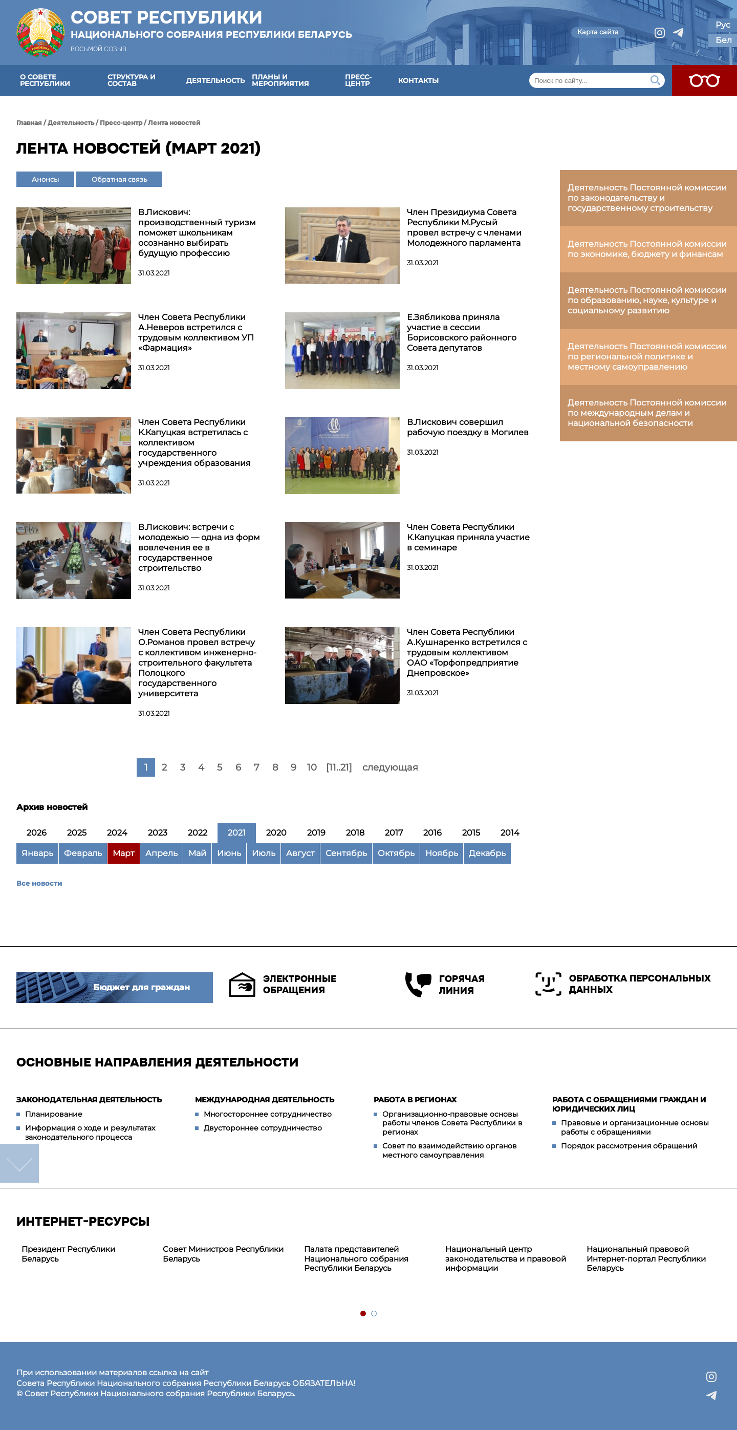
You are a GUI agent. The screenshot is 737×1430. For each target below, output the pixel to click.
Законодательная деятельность (89, 1099)
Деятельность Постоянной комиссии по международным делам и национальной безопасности (647, 413)
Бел (724, 40)
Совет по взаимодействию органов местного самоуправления (449, 1150)
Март (124, 853)
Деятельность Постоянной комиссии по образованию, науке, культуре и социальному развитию (647, 300)
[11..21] (339, 767)
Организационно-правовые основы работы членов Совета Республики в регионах (452, 1123)
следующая (390, 767)
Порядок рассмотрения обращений (629, 1145)
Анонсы (45, 179)
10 (312, 767)
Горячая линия (445, 984)
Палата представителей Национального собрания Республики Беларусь (356, 1258)
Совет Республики (211, 24)
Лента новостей (174, 122)
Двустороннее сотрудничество (263, 1128)
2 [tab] (374, 1314)
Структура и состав (131, 80)
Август (300, 853)
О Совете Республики (45, 80)
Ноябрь (441, 853)
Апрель (161, 853)
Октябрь (396, 853)
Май (197, 853)
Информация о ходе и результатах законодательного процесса (90, 1132)
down (19, 1163)
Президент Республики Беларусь (68, 1254)
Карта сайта (598, 32)
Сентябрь (346, 853)
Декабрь (487, 853)
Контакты (418, 80)
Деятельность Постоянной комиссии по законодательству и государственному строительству (647, 198)
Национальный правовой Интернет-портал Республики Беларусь (646, 1258)
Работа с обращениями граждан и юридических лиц (629, 1104)
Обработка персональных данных (623, 984)
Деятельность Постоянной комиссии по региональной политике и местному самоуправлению (647, 357)
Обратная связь (119, 179)
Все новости (39, 883)
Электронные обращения (282, 984)
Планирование (53, 1114)
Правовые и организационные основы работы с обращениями (635, 1127)
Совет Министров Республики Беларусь (223, 1254)
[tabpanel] (87, 1254)
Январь (37, 853)
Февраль (83, 853)
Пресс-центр (358, 80)
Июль (263, 853)
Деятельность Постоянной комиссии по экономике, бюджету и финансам (647, 249)
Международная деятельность (264, 1099)
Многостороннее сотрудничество (268, 1114)
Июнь (229, 853)
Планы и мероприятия (280, 80)
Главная (29, 122)
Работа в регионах (415, 1099)
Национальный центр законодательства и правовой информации (505, 1258)
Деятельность (215, 80)
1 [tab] (363, 1314)
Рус (723, 25)
